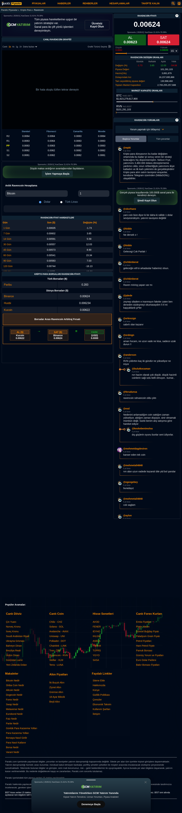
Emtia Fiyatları (143, 621)
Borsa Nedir (12, 747)
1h (20, 47)
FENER (97, 626)
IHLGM (96, 636)
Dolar (47, 201)
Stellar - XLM (56, 660)
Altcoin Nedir (12, 690)
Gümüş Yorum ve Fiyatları (150, 655)
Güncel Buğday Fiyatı (147, 631)
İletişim (96, 714)
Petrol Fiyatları (143, 641)
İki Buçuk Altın (56, 682)
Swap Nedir (12, 704)
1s (10, 47)
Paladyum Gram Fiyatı (148, 636)
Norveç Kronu (13, 626)
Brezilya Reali (13, 650)
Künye (96, 690)
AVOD (96, 621)
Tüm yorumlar (163, 139)
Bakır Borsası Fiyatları (148, 664)
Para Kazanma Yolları (17, 733)
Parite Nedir (12, 723)
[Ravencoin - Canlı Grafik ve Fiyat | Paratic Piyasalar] (11, 3)
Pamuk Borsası (144, 650)
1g (17, 47)
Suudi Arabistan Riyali (17, 636)
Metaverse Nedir (15, 709)
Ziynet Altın (55, 687)
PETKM (97, 645)
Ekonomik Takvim (102, 704)
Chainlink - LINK (58, 645)
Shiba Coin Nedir (15, 685)
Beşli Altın (54, 701)
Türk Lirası (71, 201)
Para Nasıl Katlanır (16, 742)
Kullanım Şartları (101, 709)
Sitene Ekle (99, 680)
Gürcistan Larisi (14, 660)
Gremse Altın (56, 692)
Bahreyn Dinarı (14, 645)
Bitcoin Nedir (12, 680)
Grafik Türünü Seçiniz (100, 46)
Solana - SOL (56, 626)
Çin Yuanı (11, 621)
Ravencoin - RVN (58, 655)
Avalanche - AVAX (58, 631)
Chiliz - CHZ (55, 621)
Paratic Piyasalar (9, 10)
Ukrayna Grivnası (15, 641)
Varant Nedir (12, 752)
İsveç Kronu (12, 631)
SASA (96, 660)
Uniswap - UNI (57, 636)
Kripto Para (26, 10)
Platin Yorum (143, 626)
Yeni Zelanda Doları (16, 664)
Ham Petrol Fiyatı (145, 645)
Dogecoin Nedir (14, 694)
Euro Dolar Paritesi (146, 660)
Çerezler (97, 699)
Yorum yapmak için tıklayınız (147, 129)
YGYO (96, 655)
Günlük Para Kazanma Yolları (21, 728)
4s (13, 47)
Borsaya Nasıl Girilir (16, 737)
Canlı (5, 47)
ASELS (96, 641)
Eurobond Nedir (14, 714)
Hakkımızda (99, 685)
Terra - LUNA (56, 664)
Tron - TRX (55, 650)
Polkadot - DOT (57, 641)
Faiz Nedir (11, 718)
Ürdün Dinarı (12, 655)
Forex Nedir (12, 699)
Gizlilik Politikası (101, 694)
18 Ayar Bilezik (57, 697)
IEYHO (96, 631)
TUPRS (97, 650)
